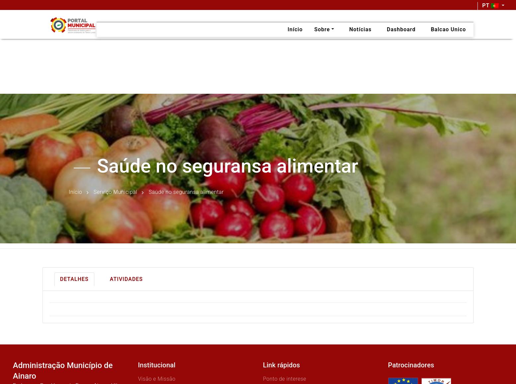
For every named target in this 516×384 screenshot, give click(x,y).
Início (75, 192)
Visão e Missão (156, 379)
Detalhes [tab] (74, 279)
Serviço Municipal (115, 192)
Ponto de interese (284, 379)
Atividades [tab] (126, 279)
